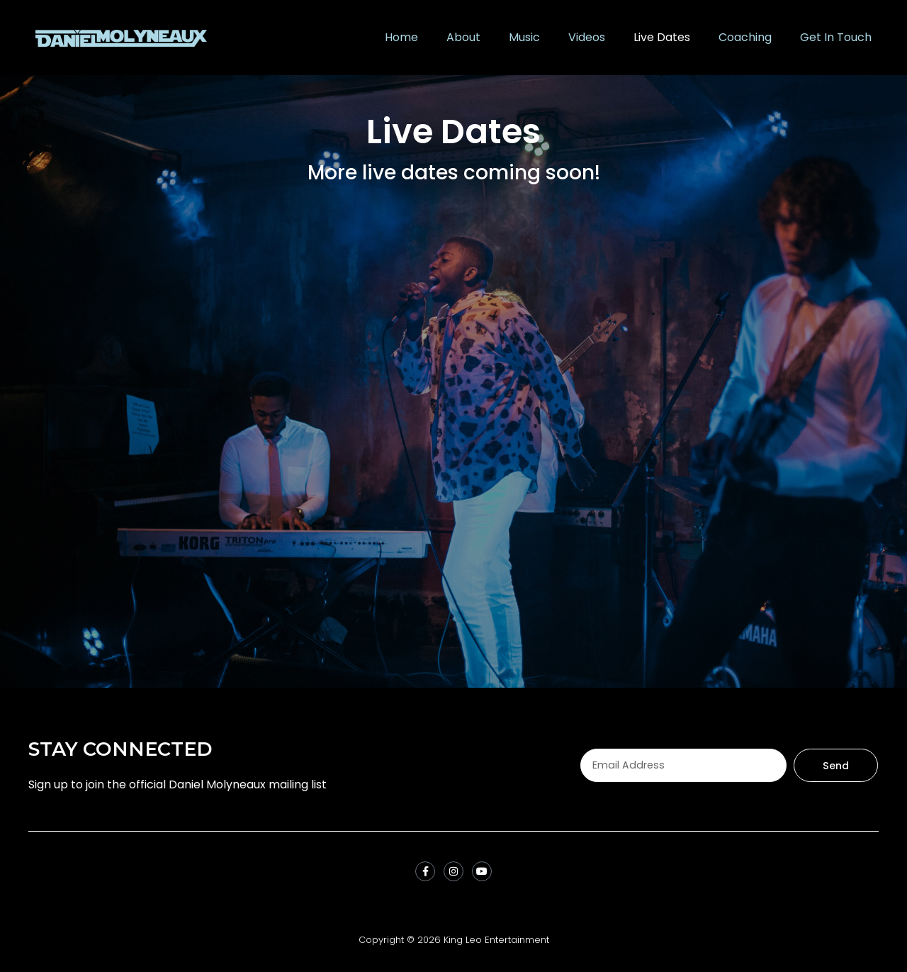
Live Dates (661, 37)
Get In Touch (836, 37)
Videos (586, 37)
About (463, 37)
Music (524, 37)
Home (401, 37)
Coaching (745, 37)
